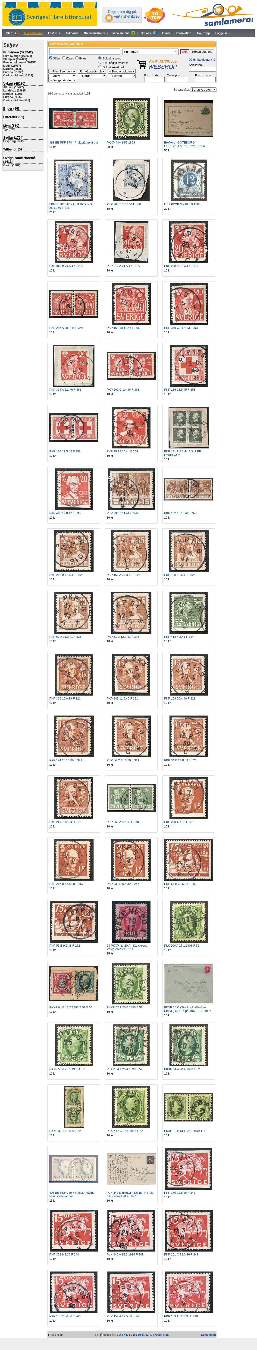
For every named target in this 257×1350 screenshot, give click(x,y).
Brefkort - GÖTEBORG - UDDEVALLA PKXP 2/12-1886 (184, 144)
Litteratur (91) (13, 117)
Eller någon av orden (115, 63)
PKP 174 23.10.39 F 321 (65, 760)
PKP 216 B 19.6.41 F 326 (66, 575)
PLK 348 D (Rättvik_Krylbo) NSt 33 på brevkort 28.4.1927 (130, 1194)
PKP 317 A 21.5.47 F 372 (124, 266)
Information (183, 33)
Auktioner (71, 33)
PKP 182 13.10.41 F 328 (180, 513)
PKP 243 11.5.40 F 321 (122, 698)
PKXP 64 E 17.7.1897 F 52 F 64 (70, 1007)
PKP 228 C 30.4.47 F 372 (181, 266)
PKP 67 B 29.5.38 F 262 (180, 884)
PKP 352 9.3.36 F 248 (64, 1254)
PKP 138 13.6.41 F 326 (179, 575)
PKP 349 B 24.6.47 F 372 (66, 266)
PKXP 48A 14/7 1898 (121, 142)
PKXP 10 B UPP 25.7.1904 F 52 (185, 1131)
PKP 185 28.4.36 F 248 (65, 1316)
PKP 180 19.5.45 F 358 (65, 451)
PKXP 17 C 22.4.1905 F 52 (125, 1131)
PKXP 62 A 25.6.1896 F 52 (124, 1007)
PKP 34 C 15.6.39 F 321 (123, 760)
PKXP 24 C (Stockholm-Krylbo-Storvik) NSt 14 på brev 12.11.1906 (187, 1009)
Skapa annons (123, 33)
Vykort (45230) (14, 83)
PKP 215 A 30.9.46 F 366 (66, 328)
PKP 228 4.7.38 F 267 (179, 822)
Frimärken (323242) (18, 52)
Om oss (148, 33)
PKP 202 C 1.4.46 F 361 (123, 389)
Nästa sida (162, 1335)
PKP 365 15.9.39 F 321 (65, 698)
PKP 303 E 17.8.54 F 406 (124, 204)
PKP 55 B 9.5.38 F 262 (64, 945)
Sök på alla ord (112, 58)
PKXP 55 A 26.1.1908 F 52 (67, 1069)
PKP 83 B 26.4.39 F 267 (123, 884)
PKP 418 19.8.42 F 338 (65, 513)
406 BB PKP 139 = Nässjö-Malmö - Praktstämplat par (72, 1194)
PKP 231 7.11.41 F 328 (122, 513)
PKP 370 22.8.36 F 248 (179, 1192)
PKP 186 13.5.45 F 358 (179, 389)
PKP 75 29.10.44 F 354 (122, 451)
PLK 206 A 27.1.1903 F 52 (181, 945)
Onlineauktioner (94, 33)
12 (146, 1335)
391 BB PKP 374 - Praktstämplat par (73, 142)
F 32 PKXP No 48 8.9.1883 (182, 204)
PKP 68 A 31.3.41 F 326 (65, 636)
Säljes (57, 58)
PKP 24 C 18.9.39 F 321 (65, 822)
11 (143, 1335)
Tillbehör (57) (13, 149)
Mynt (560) (11, 125)
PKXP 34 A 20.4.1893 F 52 (124, 1069)
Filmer (166, 33)
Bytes (82, 58)
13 (150, 1335)
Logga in (221, 33)
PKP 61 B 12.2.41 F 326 (123, 636)
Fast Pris (54, 33)
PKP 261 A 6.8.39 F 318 (123, 822)
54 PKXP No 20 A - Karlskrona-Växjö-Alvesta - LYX (127, 947)
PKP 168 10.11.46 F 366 (123, 328)
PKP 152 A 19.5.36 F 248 (124, 1316)
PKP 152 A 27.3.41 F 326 (124, 575)
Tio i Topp (203, 33)
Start (12, 33)
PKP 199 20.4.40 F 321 (179, 698)
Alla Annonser (33, 33)
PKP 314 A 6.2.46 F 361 (65, 389)
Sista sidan (208, 1335)
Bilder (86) (11, 108)
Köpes (70, 58)
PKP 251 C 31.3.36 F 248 (181, 1254)
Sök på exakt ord (113, 67)
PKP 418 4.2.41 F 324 (179, 636)
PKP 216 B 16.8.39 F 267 (66, 884)
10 (139, 1335)
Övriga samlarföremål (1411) (20, 159)
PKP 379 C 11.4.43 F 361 (181, 328)
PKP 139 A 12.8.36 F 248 (181, 1316)
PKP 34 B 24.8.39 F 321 (180, 760)
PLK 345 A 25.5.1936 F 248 (125, 1254)
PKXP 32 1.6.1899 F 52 (65, 1131)
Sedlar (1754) (13, 137)
